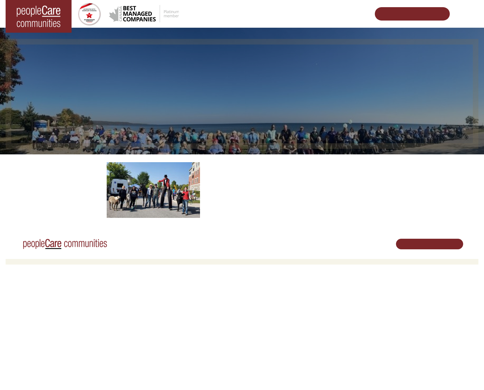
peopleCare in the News (347, 308)
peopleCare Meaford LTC (33, 332)
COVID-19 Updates (146, 308)
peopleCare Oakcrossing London (41, 316)
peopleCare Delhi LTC (31, 340)
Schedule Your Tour (407, 14)
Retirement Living (146, 292)
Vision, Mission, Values (346, 292)
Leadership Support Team (349, 300)
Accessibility (336, 338)
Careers (254, 292)
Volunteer (255, 300)
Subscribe (334, 346)
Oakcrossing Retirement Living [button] (157, 300)
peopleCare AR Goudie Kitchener (41, 300)
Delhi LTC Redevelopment (152, 324)
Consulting (335, 330)
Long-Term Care (26, 292)
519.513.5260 (417, 314)
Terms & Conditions (92, 376)
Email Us (412, 324)
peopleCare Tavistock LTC (34, 324)
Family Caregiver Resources (154, 316)
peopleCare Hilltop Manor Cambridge (45, 308)
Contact (333, 354)
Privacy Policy (127, 376)
